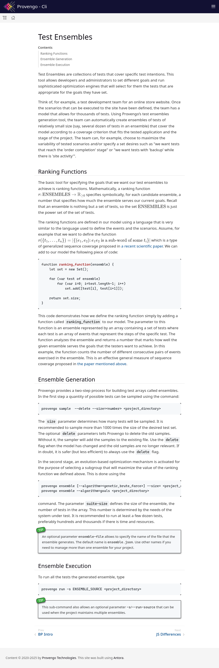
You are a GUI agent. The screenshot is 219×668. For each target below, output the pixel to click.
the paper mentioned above (101, 363)
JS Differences (168, 634)
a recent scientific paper (142, 246)
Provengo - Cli (25, 6)
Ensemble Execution (55, 65)
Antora (118, 658)
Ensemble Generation (56, 59)
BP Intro (45, 634)
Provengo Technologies (59, 658)
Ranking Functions (53, 53)
